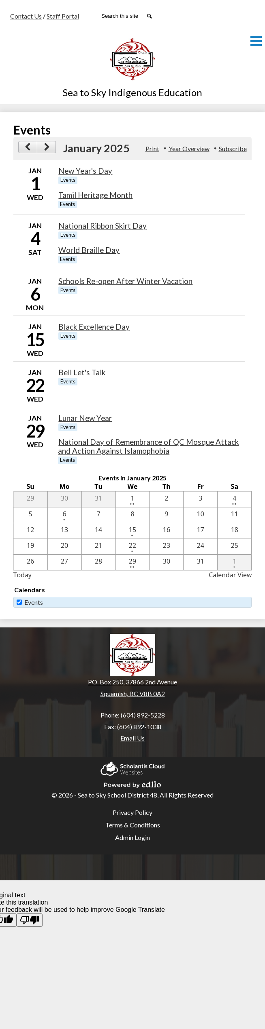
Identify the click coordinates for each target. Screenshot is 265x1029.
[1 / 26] (30, 562)
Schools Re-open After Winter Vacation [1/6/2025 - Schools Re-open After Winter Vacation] (125, 281)
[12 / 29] (30, 499)
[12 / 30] (64, 499)
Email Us (132, 738)
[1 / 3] (200, 499)
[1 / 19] (30, 546)
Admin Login (132, 837)
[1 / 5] (30, 515)
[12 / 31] (98, 499)
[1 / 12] (30, 531)
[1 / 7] (98, 515)
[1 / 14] (98, 531)
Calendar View (230, 574)
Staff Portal (63, 16)
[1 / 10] (200, 515)
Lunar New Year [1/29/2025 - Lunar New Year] (85, 418)
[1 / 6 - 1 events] (64, 515)
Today (22, 574)
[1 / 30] (166, 562)
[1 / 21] (98, 546)
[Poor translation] (30, 920)
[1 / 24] (200, 546)
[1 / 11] (234, 515)
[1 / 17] (200, 531)
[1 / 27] (64, 562)
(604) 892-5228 (143, 715)
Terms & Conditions (132, 825)
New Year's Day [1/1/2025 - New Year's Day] (85, 170)
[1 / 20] (64, 546)
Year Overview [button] (189, 148)
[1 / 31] (200, 562)
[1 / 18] (234, 531)
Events (33, 602)
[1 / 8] (132, 515)
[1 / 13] (64, 531)
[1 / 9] (166, 515)
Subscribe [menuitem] (233, 148)
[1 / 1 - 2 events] (132, 499)
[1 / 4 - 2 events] (234, 499)
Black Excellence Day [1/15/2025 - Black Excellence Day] (94, 326)
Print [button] (152, 148)
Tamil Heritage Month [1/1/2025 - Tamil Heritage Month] (95, 195)
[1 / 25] (234, 546)
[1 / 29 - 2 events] (132, 562)
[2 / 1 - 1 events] (234, 562)
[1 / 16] (166, 531)
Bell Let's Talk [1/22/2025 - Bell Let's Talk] (81, 372)
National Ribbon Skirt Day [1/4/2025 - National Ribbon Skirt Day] (102, 225)
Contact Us (26, 16)
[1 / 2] (166, 499)
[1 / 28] (98, 562)
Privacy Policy (132, 812)
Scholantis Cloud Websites (132, 767)
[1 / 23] (166, 546)
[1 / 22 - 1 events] (132, 546)
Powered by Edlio (132, 783)
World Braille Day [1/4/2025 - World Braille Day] (89, 250)
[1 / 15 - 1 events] (132, 531)
